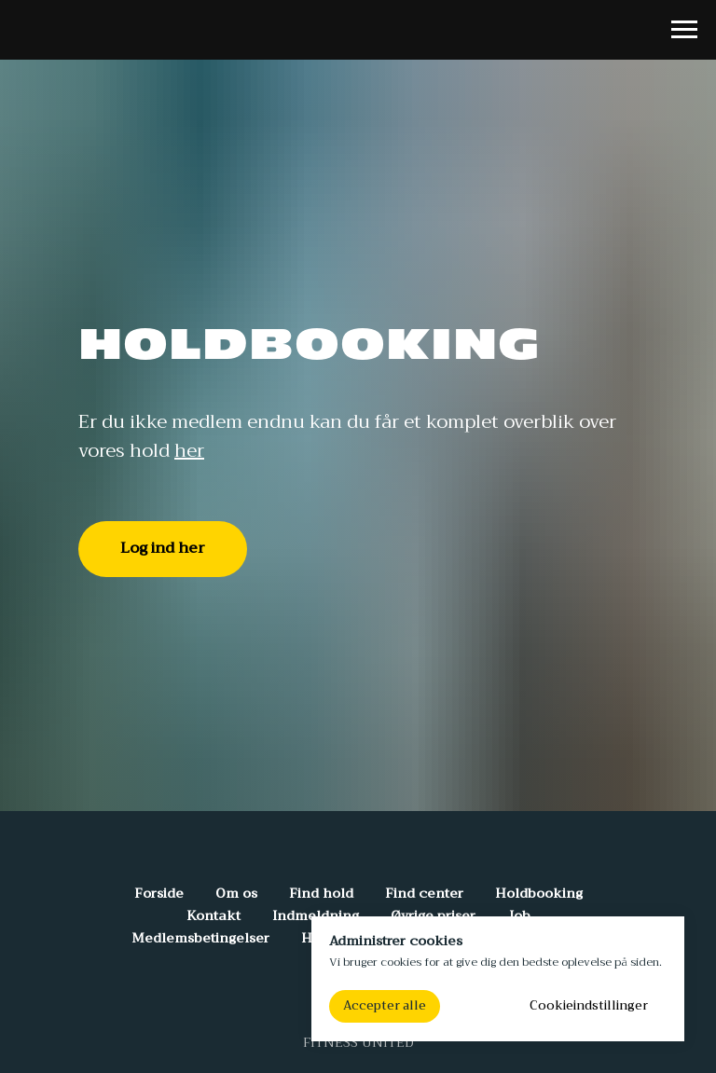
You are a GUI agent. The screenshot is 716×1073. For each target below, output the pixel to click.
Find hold (321, 893)
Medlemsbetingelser (200, 938)
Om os (236, 893)
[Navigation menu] (684, 30)
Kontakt (213, 915)
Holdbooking (539, 893)
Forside (159, 893)
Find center (424, 893)
